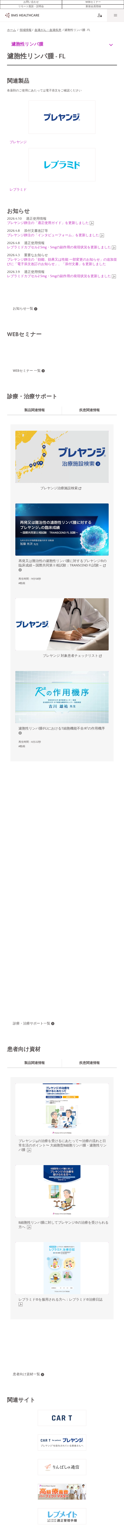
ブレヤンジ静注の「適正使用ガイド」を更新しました (48, 220)
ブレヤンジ (18, 140)
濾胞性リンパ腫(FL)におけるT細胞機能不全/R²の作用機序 (62, 726)
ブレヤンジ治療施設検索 (59, 486)
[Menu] (115, 12)
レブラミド (18, 187)
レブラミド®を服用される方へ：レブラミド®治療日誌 (61, 1297)
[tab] (34, 408)
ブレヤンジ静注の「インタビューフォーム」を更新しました (53, 233)
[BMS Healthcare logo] (21, 12)
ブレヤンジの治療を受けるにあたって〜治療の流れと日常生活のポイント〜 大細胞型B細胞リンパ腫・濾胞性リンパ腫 (63, 1143)
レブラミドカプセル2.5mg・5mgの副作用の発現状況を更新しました (59, 245)
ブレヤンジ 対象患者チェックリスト (70, 653)
